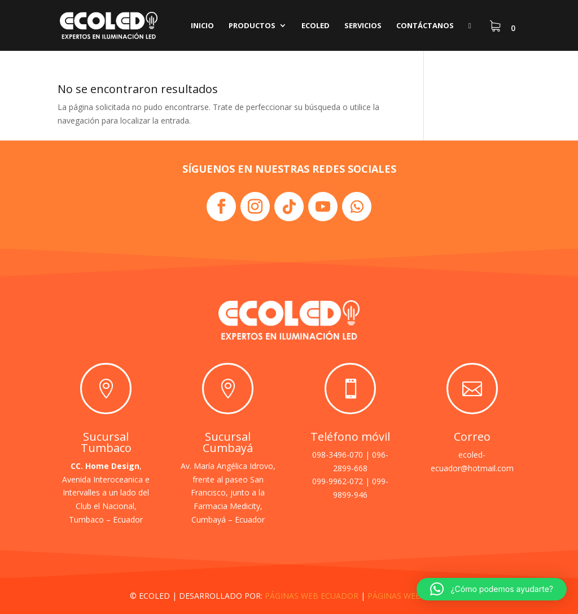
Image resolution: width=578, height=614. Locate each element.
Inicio (202, 25)
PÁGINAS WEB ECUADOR (311, 595)
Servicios (363, 25)
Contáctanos (425, 25)
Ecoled (315, 25)
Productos (252, 25)
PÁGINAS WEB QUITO (408, 595)
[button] (492, 589)
